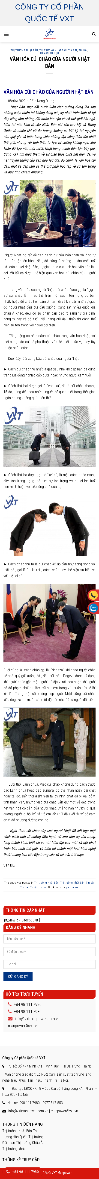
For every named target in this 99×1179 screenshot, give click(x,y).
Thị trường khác (14, 1149)
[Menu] (6, 34)
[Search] (94, 34)
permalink (72, 887)
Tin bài (72, 50)
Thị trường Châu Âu (30, 1143)
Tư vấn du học (49, 53)
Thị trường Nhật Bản (24, 50)
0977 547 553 (52, 1103)
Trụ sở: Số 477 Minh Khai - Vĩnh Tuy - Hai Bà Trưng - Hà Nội (49, 1066)
